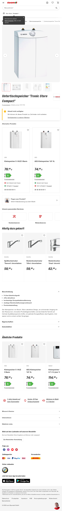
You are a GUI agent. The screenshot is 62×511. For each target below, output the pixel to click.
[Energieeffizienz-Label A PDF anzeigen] (15, 175)
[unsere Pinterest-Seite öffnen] (16, 450)
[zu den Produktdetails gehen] (6, 105)
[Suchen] (29, 8)
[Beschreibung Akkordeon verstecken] (31, 291)
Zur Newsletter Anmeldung (12, 439)
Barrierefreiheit (6, 501)
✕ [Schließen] (23, 17)
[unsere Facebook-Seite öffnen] (4, 450)
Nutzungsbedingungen (40, 498)
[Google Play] (23, 482)
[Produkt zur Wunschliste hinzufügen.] (28, 130)
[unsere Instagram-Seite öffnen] (8, 450)
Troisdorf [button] (16, 13)
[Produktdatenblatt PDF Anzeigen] (15, 179)
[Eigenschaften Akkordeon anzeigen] (31, 321)
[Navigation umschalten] (3, 3)
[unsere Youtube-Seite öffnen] (12, 450)
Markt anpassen (9, 20)
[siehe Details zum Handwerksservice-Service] (14, 218)
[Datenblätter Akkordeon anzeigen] (31, 326)
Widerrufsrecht (53, 498)
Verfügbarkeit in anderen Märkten (19, 117)
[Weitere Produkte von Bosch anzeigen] (55, 100)
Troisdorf (15, 186)
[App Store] (8, 482)
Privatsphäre (15, 498)
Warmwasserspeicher (35, 21)
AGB (30, 498)
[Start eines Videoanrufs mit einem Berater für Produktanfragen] (31, 200)
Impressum (24, 498)
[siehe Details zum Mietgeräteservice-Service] (40, 218)
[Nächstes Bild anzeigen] (57, 55)
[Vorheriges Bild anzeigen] (5, 55)
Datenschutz (5, 498)
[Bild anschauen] (31, 53)
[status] (52, 2)
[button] (47, 2)
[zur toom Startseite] (12, 3)
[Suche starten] (56, 8)
